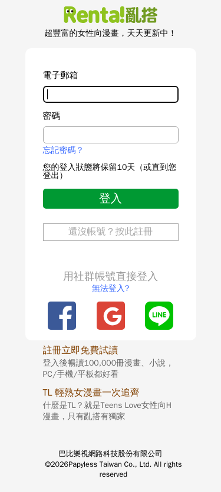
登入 (110, 198)
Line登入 (159, 316)
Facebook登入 (62, 316)
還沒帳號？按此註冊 (110, 231)
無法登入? (111, 288)
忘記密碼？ (63, 150)
